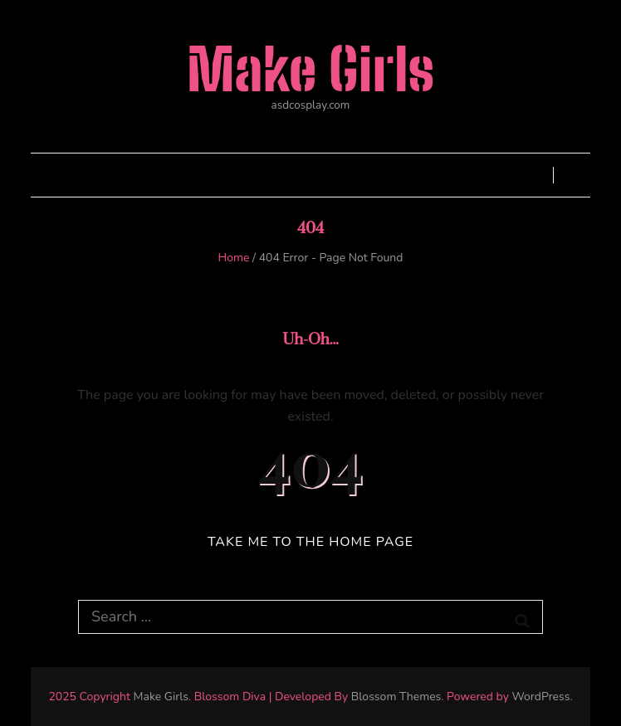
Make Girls (310, 69)
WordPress (540, 696)
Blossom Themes (396, 696)
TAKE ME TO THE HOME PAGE (310, 542)
